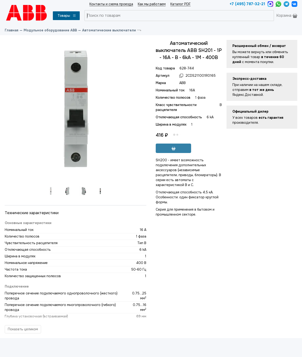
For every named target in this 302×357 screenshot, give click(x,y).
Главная (11, 30)
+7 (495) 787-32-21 (247, 3)
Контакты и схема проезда (111, 4)
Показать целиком (23, 329)
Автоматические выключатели (109, 30)
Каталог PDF (180, 4)
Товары (67, 15)
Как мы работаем (152, 4)
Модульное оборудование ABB (50, 30)
